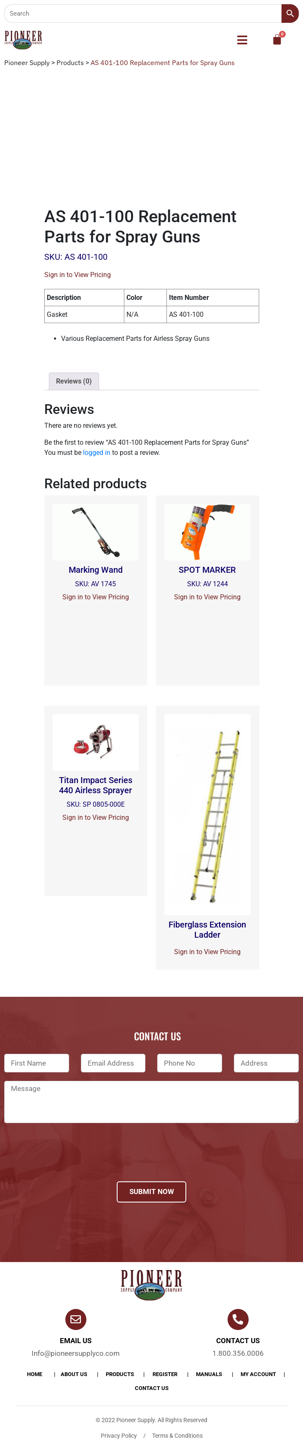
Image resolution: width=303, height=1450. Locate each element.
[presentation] (68, 1163)
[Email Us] (75, 1319)
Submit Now (151, 1191)
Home (34, 1374)
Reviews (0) (74, 381)
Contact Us (152, 1388)
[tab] (74, 381)
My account (258, 1374)
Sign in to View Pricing (77, 275)
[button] (242, 40)
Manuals (209, 1374)
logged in (96, 453)
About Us (74, 1374)
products (120, 1374)
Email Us (75, 1340)
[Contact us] (238, 1319)
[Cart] (277, 39)
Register (165, 1374)
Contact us (238, 1340)
